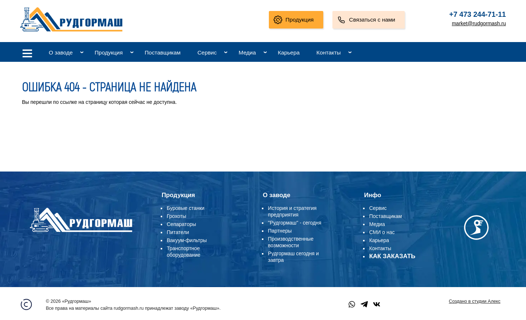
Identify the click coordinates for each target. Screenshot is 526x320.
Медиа (247, 52)
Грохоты (176, 216)
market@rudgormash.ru (479, 23)
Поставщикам (162, 52)
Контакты (328, 52)
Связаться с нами (372, 19)
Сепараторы (181, 224)
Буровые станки (186, 208)
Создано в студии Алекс (474, 301)
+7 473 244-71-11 (477, 14)
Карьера (289, 52)
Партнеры (280, 231)
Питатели (178, 232)
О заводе (61, 52)
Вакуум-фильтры (187, 240)
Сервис (207, 52)
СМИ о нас (382, 232)
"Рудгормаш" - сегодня (294, 223)
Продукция (300, 19)
